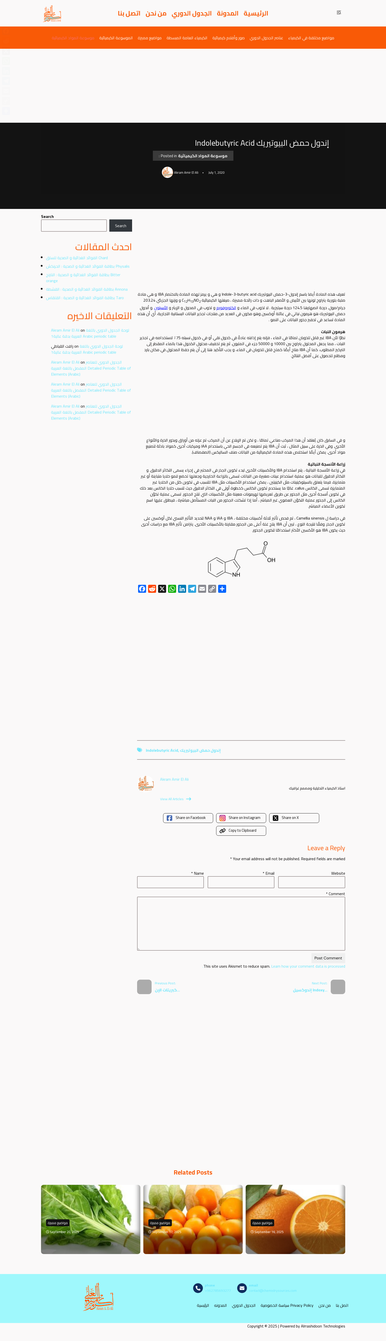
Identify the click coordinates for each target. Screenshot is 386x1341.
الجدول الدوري (192, 13)
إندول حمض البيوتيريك (200, 750)
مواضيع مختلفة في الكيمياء (311, 37)
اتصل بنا (129, 13)
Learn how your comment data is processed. (274, 966)
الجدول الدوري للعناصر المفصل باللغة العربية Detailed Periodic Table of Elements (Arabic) (91, 368)
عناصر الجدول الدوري (266, 37)
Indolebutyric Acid (162, 750)
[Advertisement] (193, 86)
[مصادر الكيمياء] (52, 13)
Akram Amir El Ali (65, 330)
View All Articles (175, 799)
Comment (335, 894)
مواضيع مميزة (150, 37)
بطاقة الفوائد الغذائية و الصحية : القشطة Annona (87, 289)
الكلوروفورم (226, 307)
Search (47, 216)
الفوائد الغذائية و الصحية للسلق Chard (77, 257)
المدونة (228, 13)
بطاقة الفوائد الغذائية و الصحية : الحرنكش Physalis (88, 266)
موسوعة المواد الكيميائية (73, 37)
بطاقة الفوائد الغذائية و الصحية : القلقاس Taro (85, 297)
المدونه (220, 1305)
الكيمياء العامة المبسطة (187, 37)
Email (268, 873)
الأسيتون (161, 307)
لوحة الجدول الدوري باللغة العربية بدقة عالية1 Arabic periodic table (90, 333)
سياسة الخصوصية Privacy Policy (287, 1305)
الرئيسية (256, 13)
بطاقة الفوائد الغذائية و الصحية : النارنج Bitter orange (83, 277)
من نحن (156, 13)
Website (338, 873)
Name (197, 873)
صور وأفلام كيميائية (228, 37)
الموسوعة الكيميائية (116, 37)
